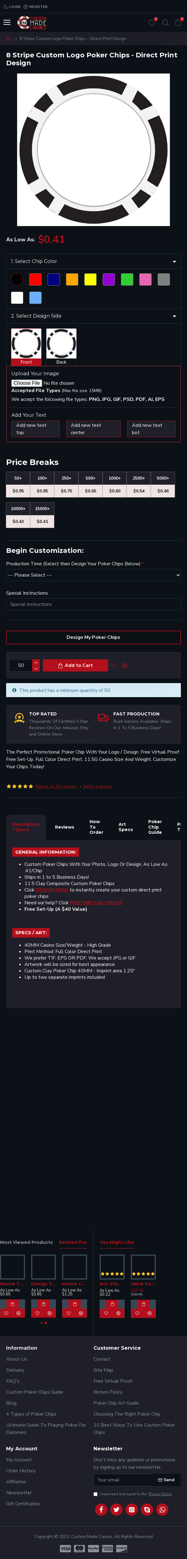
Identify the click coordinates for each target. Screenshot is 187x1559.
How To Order (96, 1034)
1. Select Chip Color (34, 469)
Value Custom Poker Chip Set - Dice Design (143, 1284)
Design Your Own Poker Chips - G (43, 1284)
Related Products (79, 1242)
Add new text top (31, 637)
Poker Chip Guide (155, 1034)
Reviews (64, 1034)
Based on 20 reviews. (57, 994)
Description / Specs (26, 1034)
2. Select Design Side (36, 524)
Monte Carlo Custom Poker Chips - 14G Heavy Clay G (74, 1284)
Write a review (97, 994)
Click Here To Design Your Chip (55, 383)
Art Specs (126, 1034)
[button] (41, 1323)
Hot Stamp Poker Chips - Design (112, 1284)
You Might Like (117, 1242)
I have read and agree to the (133, 1494)
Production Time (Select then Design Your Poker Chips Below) (73, 771)
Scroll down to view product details (49, 419)
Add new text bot (147, 637)
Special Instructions (27, 800)
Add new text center (86, 637)
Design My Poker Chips (93, 844)
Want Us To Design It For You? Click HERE (66, 403)
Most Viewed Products (26, 1242)
